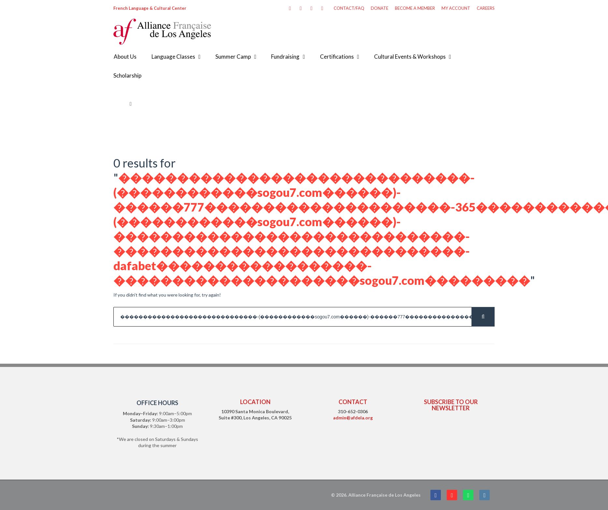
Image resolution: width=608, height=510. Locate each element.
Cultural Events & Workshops (410, 56)
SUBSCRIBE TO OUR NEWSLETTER (451, 405)
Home (119, 104)
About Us (125, 56)
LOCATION (255, 401)
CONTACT (353, 401)
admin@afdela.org (353, 417)
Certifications (337, 56)
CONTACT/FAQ (349, 8)
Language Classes (173, 56)
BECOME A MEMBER (415, 8)
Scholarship (127, 75)
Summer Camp (233, 56)
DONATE (379, 8)
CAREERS (486, 8)
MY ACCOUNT (456, 8)
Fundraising (285, 56)
